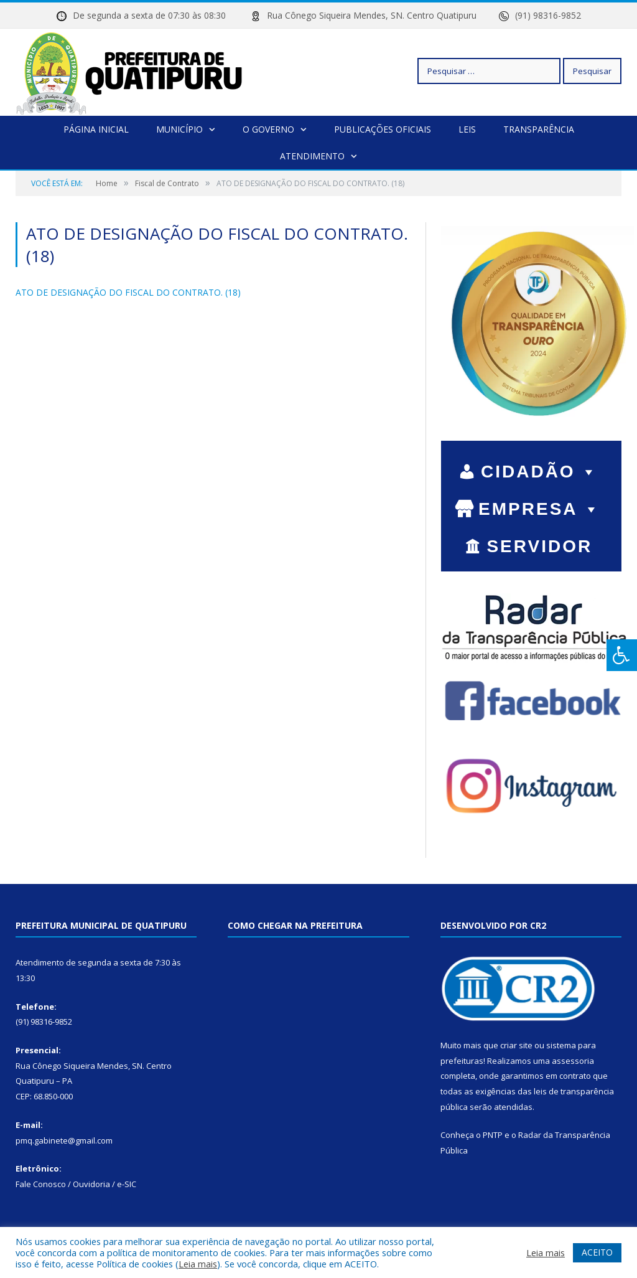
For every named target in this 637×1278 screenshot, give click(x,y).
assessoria (573, 1060)
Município (179, 129)
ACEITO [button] (597, 1252)
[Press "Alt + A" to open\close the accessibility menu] (622, 655)
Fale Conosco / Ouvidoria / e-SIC (76, 1184)
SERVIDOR (539, 548)
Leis (467, 129)
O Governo (268, 129)
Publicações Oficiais (382, 129)
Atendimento (312, 156)
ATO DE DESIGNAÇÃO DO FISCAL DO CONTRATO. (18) (128, 292)
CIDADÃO (539, 471)
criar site (516, 1045)
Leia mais (198, 1263)
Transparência (538, 129)
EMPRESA (539, 509)
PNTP (493, 1134)
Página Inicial (96, 129)
